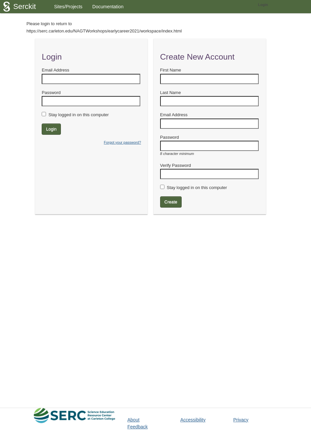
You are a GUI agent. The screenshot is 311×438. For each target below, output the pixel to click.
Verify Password (175, 165)
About (133, 419)
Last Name (170, 92)
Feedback (137, 426)
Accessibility (192, 419)
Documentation (107, 6)
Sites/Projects (68, 6)
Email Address (55, 70)
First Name (170, 70)
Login (263, 5)
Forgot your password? (122, 142)
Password (51, 92)
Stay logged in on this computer (78, 114)
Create (170, 201)
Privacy (240, 419)
